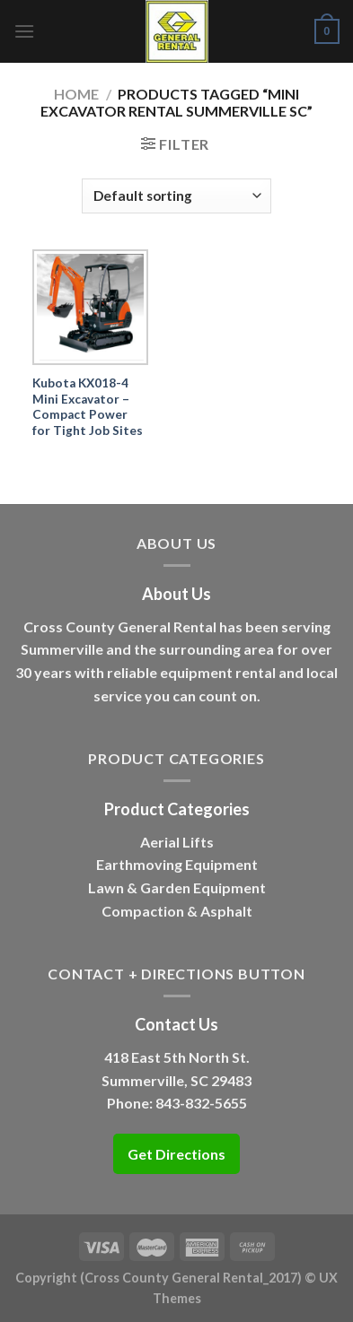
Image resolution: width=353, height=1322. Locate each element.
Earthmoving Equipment (177, 864)
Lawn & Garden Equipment (177, 887)
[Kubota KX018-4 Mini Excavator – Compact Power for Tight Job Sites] (90, 307)
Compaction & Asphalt (176, 910)
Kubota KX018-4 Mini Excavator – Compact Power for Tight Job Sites (87, 407)
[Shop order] (176, 195)
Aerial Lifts (177, 841)
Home (76, 93)
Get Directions (176, 1153)
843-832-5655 (201, 1102)
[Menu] (24, 31)
